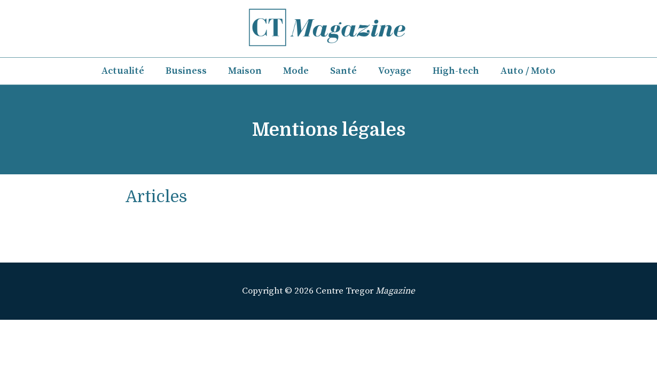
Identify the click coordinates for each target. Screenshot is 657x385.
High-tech (456, 71)
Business (186, 71)
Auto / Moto (528, 71)
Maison (245, 71)
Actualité (122, 71)
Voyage (394, 71)
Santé (343, 71)
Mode (296, 71)
